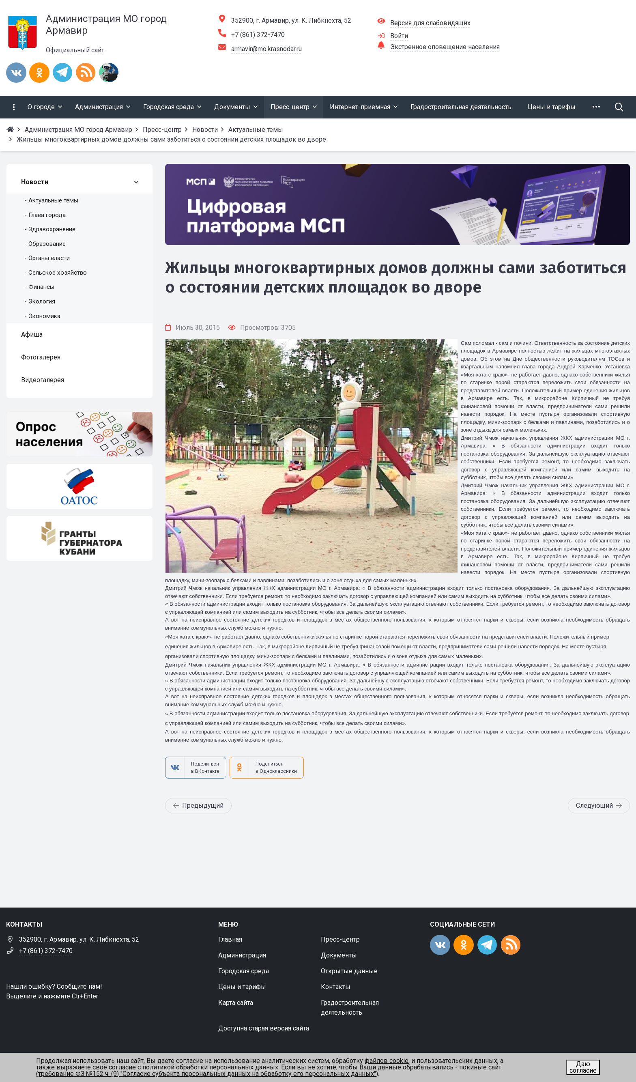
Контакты (335, 987)
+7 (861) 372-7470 (258, 35)
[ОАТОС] (79, 486)
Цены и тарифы (242, 987)
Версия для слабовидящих (430, 23)
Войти (399, 36)
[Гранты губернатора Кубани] (79, 538)
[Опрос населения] (79, 434)
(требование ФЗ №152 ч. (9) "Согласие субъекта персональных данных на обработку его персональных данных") (207, 1074)
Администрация (242, 955)
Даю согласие (583, 1067)
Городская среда (243, 971)
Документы (339, 955)
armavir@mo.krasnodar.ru (266, 49)
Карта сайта (235, 1003)
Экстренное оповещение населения (445, 47)
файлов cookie (386, 1061)
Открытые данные (349, 971)
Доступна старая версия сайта (263, 1028)
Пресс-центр (340, 939)
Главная (230, 939)
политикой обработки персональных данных (210, 1067)
